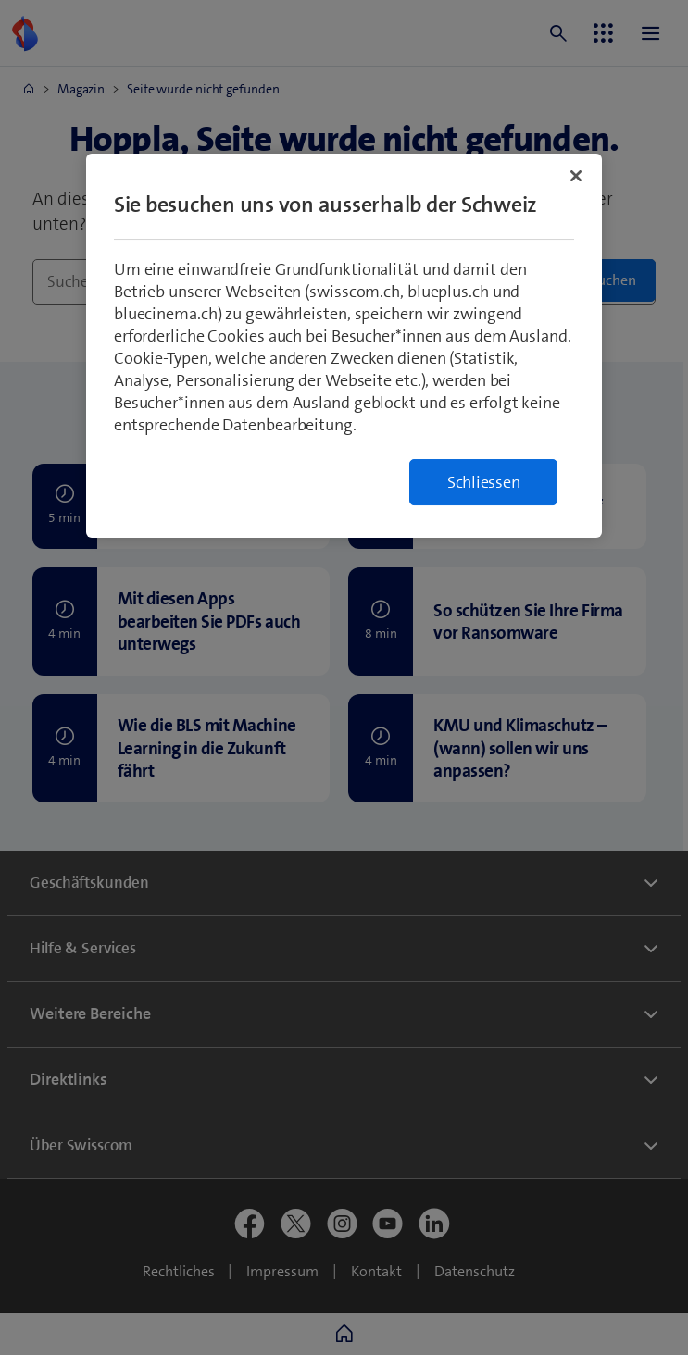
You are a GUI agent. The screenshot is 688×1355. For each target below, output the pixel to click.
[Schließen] (576, 175)
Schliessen (483, 482)
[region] (344, 346)
